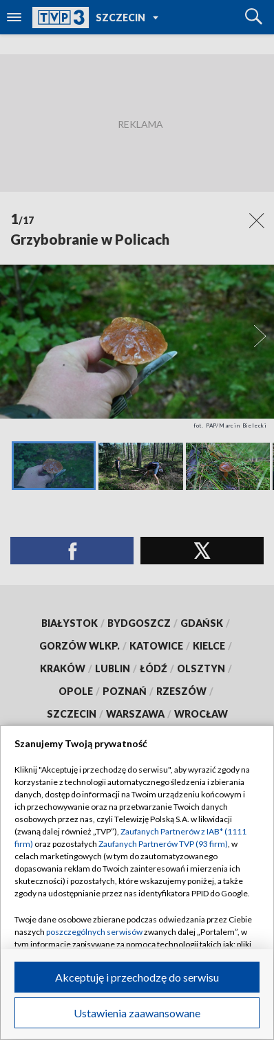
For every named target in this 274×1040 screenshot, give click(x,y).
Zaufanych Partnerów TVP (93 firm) (163, 844)
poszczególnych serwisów (94, 932)
